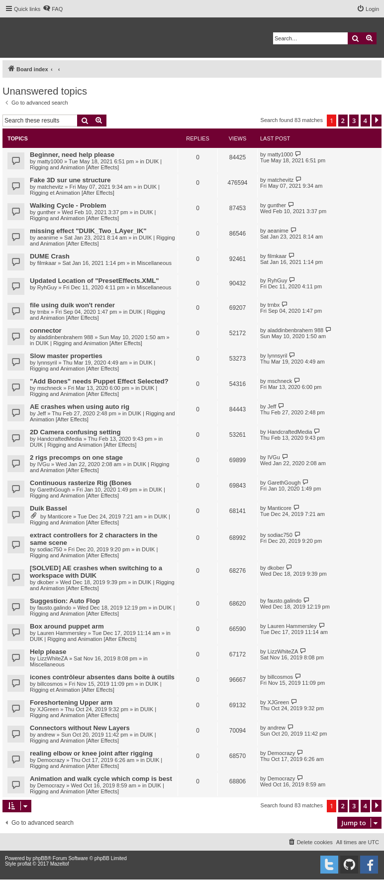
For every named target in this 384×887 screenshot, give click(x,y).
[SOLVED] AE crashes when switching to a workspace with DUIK (96, 571)
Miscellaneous (154, 263)
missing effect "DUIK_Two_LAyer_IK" (88, 231)
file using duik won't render (72, 305)
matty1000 (50, 161)
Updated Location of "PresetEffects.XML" (94, 280)
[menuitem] (53, 9)
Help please (48, 651)
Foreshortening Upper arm (71, 702)
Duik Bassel (48, 508)
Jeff (41, 413)
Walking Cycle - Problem (68, 205)
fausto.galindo (54, 608)
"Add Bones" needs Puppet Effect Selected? (99, 381)
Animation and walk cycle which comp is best (101, 778)
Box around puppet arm (67, 626)
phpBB (40, 858)
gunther (46, 212)
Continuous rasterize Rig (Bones (80, 483)
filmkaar (47, 263)
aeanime (47, 238)
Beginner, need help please (72, 154)
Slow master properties (66, 356)
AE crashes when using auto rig (79, 406)
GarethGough (54, 490)
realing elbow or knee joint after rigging (91, 753)
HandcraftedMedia (59, 439)
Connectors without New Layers (80, 728)
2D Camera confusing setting (75, 432)
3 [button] (354, 120)
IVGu (43, 464)
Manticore (60, 516)
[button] (377, 121)
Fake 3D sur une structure (70, 180)
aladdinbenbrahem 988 (65, 337)
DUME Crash (50, 256)
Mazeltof (59, 864)
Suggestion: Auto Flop (65, 601)
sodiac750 (49, 549)
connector (46, 330)
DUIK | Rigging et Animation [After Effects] (95, 190)
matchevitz (50, 187)
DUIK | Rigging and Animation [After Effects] (96, 164)
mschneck (49, 388)
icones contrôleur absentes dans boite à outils (102, 677)
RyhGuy (47, 287)
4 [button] (365, 120)
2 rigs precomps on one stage (76, 457)
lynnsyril (47, 363)
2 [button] (343, 120)
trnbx (43, 312)
